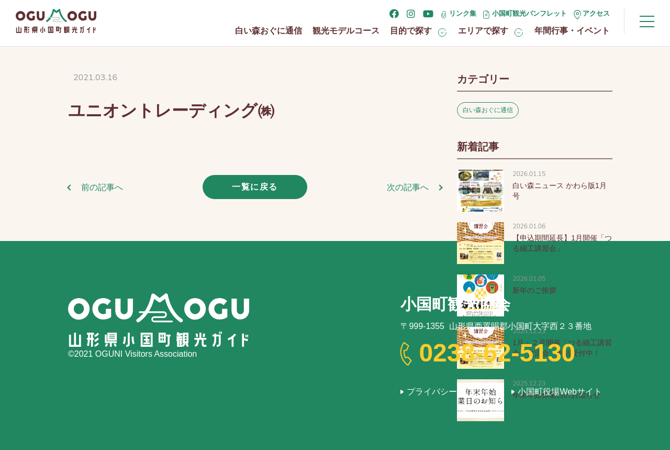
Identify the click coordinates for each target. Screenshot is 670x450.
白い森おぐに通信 (268, 30)
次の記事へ (408, 187)
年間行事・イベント (572, 30)
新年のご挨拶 (534, 290)
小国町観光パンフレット (529, 13)
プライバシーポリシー (448, 391)
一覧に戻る (255, 186)
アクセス (596, 13)
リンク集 (462, 13)
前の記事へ (102, 187)
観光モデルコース (345, 30)
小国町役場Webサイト (560, 391)
